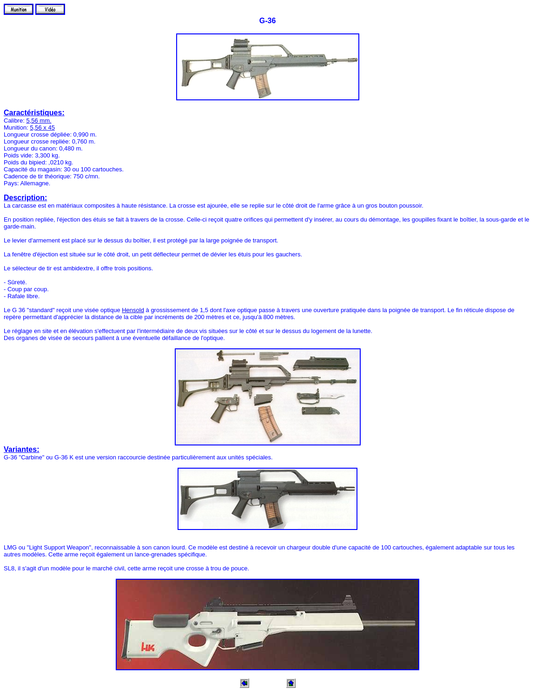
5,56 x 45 (42, 127)
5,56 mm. (38, 120)
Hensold (133, 310)
